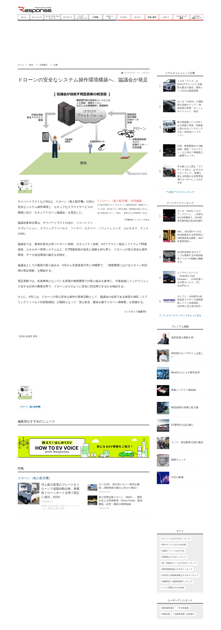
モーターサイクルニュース (52, 17)
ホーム (23, 17)
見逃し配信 (152, 17)
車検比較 (166, 614)
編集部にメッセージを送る (137, 220)
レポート (165, 17)
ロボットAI (109, 17)
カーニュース (37, 17)
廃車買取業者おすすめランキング (177, 569)
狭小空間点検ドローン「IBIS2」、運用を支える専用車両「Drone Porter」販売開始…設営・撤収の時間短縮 (138, 213)
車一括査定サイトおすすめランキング (179, 563)
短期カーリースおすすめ (173, 551)
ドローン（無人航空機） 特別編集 (120, 200)
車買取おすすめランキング (174, 557)
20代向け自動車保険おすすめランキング (180, 575)
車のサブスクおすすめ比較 (174, 544)
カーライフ (67, 17)
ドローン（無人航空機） (31, 407)
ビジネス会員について (196, 17)
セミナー (137, 17)
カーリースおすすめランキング (176, 538)
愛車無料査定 (168, 608)
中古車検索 (184, 608)
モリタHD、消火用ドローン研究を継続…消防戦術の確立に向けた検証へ (125, 209)
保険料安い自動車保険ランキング (177, 581)
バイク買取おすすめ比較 (173, 587)
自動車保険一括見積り (185, 614)
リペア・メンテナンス (81, 17)
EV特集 (95, 17)
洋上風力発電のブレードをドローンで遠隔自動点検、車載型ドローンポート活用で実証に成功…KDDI (136, 205)
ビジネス (123, 17)
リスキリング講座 (181, 17)
